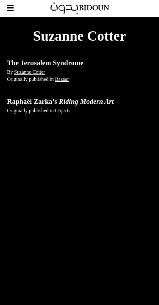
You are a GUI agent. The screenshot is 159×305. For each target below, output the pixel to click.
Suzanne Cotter (29, 72)
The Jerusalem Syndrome (45, 63)
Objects (62, 111)
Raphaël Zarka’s (60, 101)
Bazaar (62, 79)
